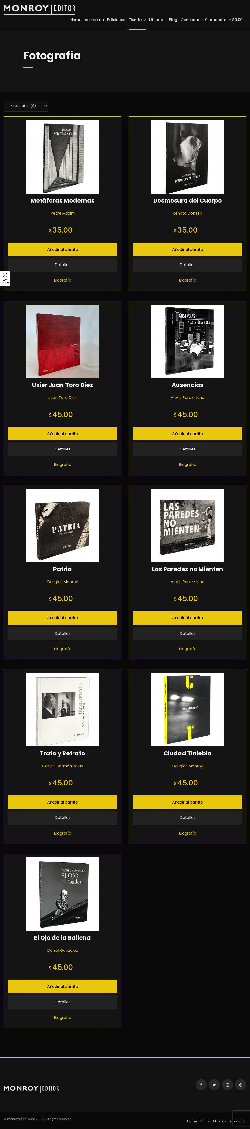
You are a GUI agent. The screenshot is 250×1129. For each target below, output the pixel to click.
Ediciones (116, 19)
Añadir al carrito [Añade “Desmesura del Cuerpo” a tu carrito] (187, 249)
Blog (173, 19)
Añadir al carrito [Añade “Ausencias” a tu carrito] (187, 434)
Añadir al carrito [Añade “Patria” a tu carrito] (62, 618)
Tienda (137, 19)
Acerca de (94, 19)
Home (75, 19)
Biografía (62, 280)
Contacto (190, 19)
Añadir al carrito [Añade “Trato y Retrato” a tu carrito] (62, 802)
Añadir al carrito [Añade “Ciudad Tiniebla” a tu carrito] (187, 802)
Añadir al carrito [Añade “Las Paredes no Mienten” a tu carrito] (187, 618)
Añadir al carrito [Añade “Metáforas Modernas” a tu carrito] (62, 249)
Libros (205, 1121)
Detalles (63, 265)
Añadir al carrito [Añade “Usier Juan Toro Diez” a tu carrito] (62, 434)
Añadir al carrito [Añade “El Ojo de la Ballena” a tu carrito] (62, 986)
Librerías (157, 19)
